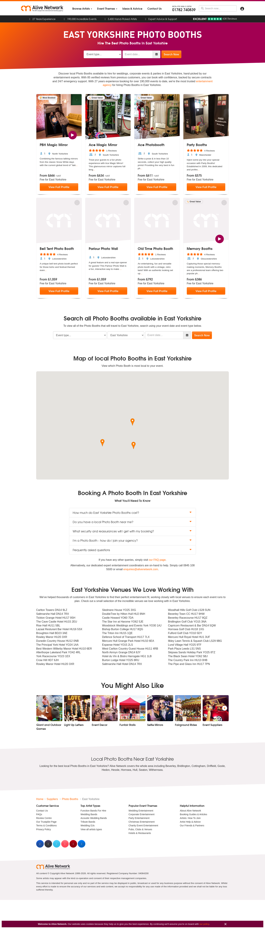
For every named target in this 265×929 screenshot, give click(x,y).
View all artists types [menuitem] (91, 829)
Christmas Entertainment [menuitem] (142, 822)
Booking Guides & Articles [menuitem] (193, 814)
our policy (204, 924)
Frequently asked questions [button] (132, 550)
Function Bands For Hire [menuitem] (93, 810)
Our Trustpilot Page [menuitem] (46, 822)
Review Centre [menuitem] (44, 818)
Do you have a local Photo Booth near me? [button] (132, 522)
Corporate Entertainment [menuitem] (141, 814)
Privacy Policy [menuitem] (43, 829)
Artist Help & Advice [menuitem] (190, 822)
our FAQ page (157, 559)
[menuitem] (82, 8)
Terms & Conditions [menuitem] (46, 825)
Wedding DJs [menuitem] (88, 825)
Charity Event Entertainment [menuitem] (143, 825)
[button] (132, 421)
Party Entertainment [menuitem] (139, 818)
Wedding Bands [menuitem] (89, 814)
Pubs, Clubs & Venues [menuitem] (140, 829)
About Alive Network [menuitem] (190, 810)
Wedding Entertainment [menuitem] (141, 810)
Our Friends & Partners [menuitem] (192, 825)
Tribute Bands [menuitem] (88, 822)
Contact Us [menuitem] (42, 810)
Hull (135, 769)
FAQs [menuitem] (39, 814)
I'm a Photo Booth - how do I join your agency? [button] (132, 540)
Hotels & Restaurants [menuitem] (140, 833)
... (77, 165)
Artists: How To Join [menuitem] (190, 818)
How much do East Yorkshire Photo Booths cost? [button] (132, 512)
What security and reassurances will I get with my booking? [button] (132, 531)
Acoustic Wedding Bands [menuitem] (94, 818)
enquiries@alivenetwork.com (140, 569)
